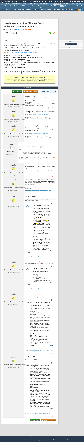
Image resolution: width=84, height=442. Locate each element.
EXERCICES (43, 9)
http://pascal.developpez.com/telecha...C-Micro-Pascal (21, 53)
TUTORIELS (36, 9)
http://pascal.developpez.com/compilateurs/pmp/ (37, 101)
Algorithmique (17, 5)
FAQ (20, 1)
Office (67, 3)
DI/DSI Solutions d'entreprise (15, 3)
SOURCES (49, 9)
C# (42, 5)
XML (41, 7)
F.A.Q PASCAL (29, 9)
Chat (30, 1)
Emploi (44, 1)
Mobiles (72, 3)
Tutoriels (14, 1)
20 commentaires (27, 30)
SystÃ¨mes (78, 3)
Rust (75, 5)
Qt (81, 5)
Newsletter (36, 1)
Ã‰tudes (50, 1)
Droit (56, 1)
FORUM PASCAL (21, 9)
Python (70, 5)
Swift (78, 5)
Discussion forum (71, 44)
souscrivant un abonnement (35, 80)
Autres (45, 7)
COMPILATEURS (56, 9)
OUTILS (63, 9)
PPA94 (11, 147)
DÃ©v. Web (45, 3)
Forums (7, 1)
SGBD (63, 3)
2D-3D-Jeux (24, 5)
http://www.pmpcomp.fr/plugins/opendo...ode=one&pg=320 (38, 121)
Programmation (56, 3)
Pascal (62, 5)
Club (61, 1)
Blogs (25, 1)
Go (47, 5)
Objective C (56, 5)
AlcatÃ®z (18, 30)
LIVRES (68, 9)
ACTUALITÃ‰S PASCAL (11, 9)
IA (27, 3)
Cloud (24, 3)
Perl (66, 5)
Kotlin (51, 5)
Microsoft (36, 3)
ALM (31, 3)
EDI (51, 3)
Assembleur (31, 5)
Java (41, 3)
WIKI (72, 9)
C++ (39, 5)
